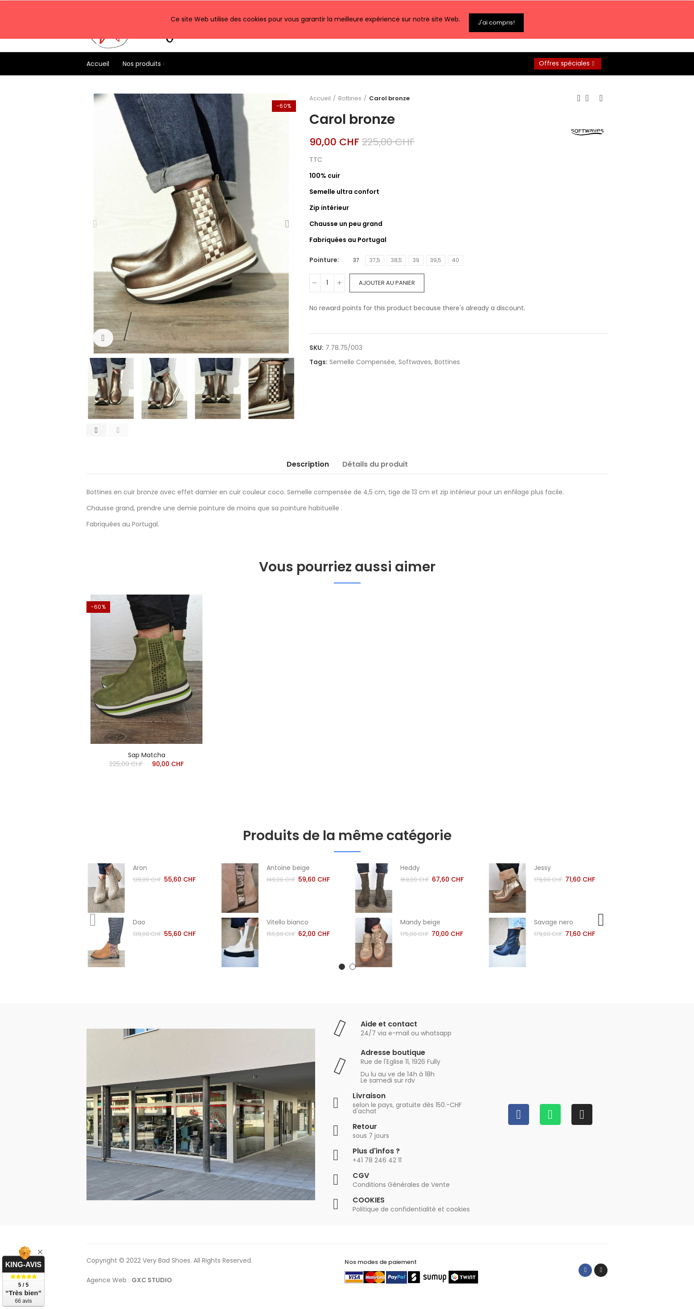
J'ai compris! (496, 16)
